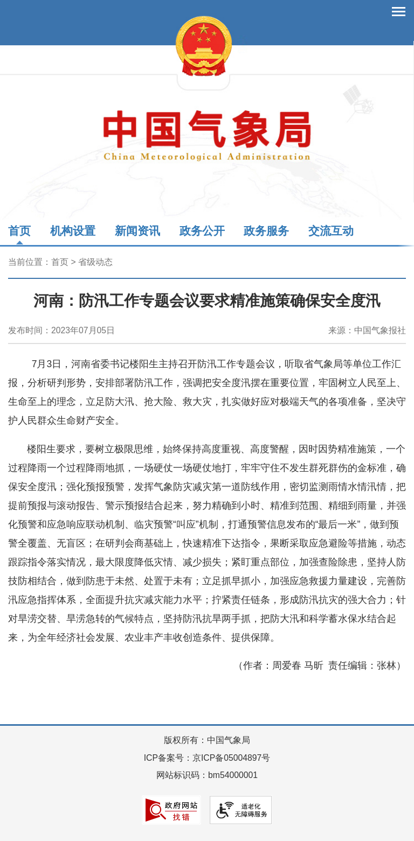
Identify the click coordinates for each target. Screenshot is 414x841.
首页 (19, 231)
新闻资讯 (137, 231)
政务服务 (266, 231)
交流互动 (331, 231)
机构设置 (72, 231)
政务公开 (202, 231)
